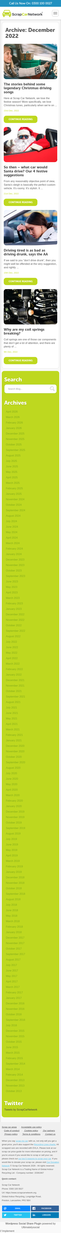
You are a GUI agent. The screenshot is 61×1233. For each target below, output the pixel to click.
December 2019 (15, 811)
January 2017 (14, 998)
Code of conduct (12, 1130)
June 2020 (12, 778)
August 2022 (13, 636)
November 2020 (15, 751)
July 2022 (11, 641)
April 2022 (12, 658)
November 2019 (15, 817)
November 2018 (15, 883)
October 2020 (14, 756)
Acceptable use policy (31, 1127)
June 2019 (12, 844)
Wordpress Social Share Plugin (23, 1223)
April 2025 (12, 477)
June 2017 (12, 970)
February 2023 (14, 603)
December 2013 (15, 1080)
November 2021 (15, 685)
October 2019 (14, 822)
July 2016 (11, 1025)
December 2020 (15, 746)
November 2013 (15, 1085)
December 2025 (15, 433)
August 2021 (13, 702)
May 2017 (11, 976)
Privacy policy (11, 1134)
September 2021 (15, 696)
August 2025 (13, 455)
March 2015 (13, 1052)
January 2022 (14, 674)
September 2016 (15, 1020)
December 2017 (15, 937)
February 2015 (14, 1058)
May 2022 (11, 652)
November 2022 (15, 620)
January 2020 (14, 806)
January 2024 (14, 554)
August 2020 (13, 767)
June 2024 (12, 526)
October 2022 (14, 625)
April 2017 (12, 981)
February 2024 (14, 548)
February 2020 (14, 800)
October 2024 (14, 504)
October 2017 (14, 948)
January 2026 (14, 428)
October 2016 (14, 1014)
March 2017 (13, 987)
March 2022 (13, 663)
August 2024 (13, 515)
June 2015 (12, 1047)
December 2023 (15, 559)
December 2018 (15, 877)
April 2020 (12, 789)
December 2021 (15, 680)
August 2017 (13, 959)
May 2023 (11, 587)
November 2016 (15, 1009)
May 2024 (11, 532)
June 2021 (12, 713)
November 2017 (15, 943)
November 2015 (15, 1036)
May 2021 (11, 718)
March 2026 (13, 417)
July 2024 (11, 521)
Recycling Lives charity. (45, 1144)
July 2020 (11, 773)
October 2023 (14, 570)
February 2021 (14, 735)
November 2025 (15, 439)
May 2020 (11, 784)
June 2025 (12, 466)
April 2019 (12, 855)
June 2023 (12, 581)
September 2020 (15, 762)
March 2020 (13, 795)
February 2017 (14, 992)
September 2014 (15, 1063)
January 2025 (14, 493)
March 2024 (13, 543)
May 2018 (11, 915)
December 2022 (15, 614)
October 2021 (14, 691)
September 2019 (15, 828)
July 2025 (11, 461)
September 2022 (15, 630)
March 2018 (13, 921)
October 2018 (14, 888)
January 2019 (14, 872)
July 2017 (11, 965)
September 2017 (15, 954)
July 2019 (11, 839)
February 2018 (14, 926)
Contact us (50, 1134)
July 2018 (11, 904)
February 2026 (14, 422)
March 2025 (13, 483)
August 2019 (13, 833)
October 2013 (14, 1091)
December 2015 (15, 1030)
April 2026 (12, 411)
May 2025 (11, 472)
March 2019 (13, 861)
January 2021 (14, 740)
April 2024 (12, 537)
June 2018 (12, 910)
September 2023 (15, 576)
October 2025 (14, 444)
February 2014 (14, 1074)
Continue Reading (21, 119)
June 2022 (12, 647)
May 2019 (11, 850)
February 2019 (14, 866)
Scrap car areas (9, 1127)
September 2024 (15, 510)
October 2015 (14, 1041)
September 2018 (15, 893)
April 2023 (12, 592)
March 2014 (13, 1069)
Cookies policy (31, 1130)
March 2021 (13, 729)
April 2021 (12, 724)
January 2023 (14, 609)
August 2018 (13, 899)
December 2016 (15, 1003)
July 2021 (11, 707)
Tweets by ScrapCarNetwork (20, 1109)
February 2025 (14, 488)
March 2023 (13, 598)
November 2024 (15, 499)
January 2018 (14, 932)
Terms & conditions (31, 1134)
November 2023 (15, 565)
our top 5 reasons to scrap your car (34, 1158)
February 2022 (14, 669)
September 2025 (15, 450)
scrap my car (22, 1141)
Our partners (48, 1130)
